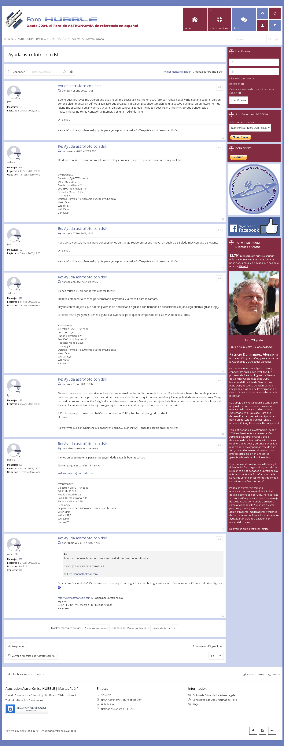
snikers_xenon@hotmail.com (75, 473)
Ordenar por (131, 628)
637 (20, 559)
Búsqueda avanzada (71, 71)
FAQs (195, 704)
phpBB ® (25, 731)
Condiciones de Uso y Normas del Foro (215, 699)
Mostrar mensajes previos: (80, 628)
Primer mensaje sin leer (177, 71)
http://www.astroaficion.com (74, 597)
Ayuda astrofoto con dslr (34, 54)
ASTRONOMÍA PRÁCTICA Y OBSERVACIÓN (42, 39)
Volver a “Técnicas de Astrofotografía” (34, 655)
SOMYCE (106, 695)
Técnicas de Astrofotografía (87, 39)
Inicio (11, 39)
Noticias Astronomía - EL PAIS (117, 709)
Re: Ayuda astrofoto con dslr (82, 146)
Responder (18, 72)
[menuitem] (262, 13)
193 (20, 107)
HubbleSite (107, 704)
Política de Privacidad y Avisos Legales (215, 695)
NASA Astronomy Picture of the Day (121, 699)
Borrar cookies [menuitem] (256, 674)
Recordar (236, 83)
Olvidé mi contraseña (241, 78)
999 (20, 167)
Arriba (276, 674)
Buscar (64, 71)
